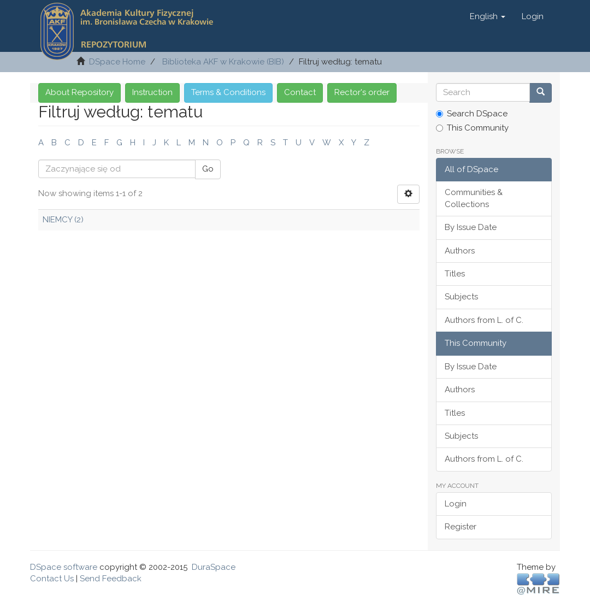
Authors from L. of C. (484, 320)
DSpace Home (117, 62)
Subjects (461, 297)
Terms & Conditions (228, 92)
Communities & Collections (474, 198)
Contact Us (52, 578)
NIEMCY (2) (63, 220)
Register (460, 527)
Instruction (152, 92)
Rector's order (362, 92)
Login (456, 504)
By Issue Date (471, 227)
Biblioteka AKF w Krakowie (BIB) (223, 62)
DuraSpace (213, 567)
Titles (455, 274)
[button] (488, 16)
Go (208, 169)
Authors (460, 251)
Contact (300, 92)
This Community (472, 128)
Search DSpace (472, 114)
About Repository (79, 92)
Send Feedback (110, 578)
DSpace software (63, 567)
